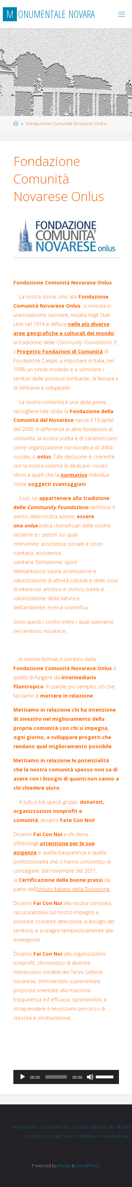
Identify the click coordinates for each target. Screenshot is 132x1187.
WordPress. (88, 1165)
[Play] (22, 1076)
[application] (66, 1077)
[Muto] (90, 1076)
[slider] (56, 1077)
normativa (74, 474)
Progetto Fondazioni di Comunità (60, 351)
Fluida (63, 1165)
